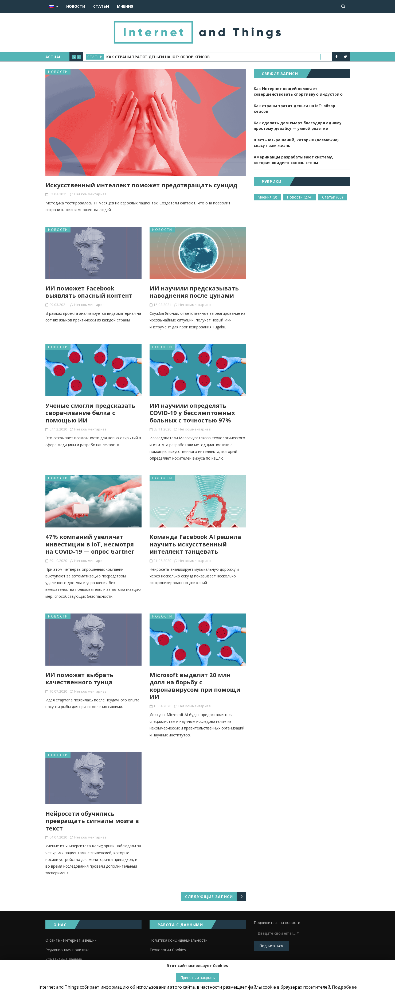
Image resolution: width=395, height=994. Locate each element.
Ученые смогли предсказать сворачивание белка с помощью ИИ (90, 412)
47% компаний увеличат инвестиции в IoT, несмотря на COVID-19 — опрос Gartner (89, 544)
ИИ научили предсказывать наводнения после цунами (194, 292)
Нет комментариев (90, 194)
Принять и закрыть (197, 977)
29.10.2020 (58, 560)
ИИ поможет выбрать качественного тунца (79, 678)
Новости (75, 6)
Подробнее (344, 987)
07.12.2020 (58, 429)
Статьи (101, 6)
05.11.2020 (162, 429)
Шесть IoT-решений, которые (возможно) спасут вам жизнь (296, 142)
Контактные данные (63, 959)
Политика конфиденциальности (179, 940)
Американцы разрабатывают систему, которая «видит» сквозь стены (293, 159)
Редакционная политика (67, 949)
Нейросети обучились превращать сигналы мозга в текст (92, 820)
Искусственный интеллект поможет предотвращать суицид (141, 185)
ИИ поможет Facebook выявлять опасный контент (88, 292)
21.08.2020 (162, 560)
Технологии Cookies (168, 949)
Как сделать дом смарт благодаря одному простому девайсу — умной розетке (298, 125)
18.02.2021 (162, 304)
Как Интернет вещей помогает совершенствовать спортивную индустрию (298, 91)
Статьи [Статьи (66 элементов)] (332, 197)
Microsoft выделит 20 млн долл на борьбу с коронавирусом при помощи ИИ (195, 686)
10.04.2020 (162, 706)
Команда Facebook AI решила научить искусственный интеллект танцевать (195, 544)
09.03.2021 (58, 304)
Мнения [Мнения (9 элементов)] (267, 197)
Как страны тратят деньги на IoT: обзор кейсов (158, 56)
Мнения (125, 6)
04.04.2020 (58, 837)
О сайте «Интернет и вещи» (70, 940)
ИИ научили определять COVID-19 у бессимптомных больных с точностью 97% (192, 412)
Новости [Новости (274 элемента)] (299, 197)
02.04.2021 (58, 194)
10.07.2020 (58, 691)
